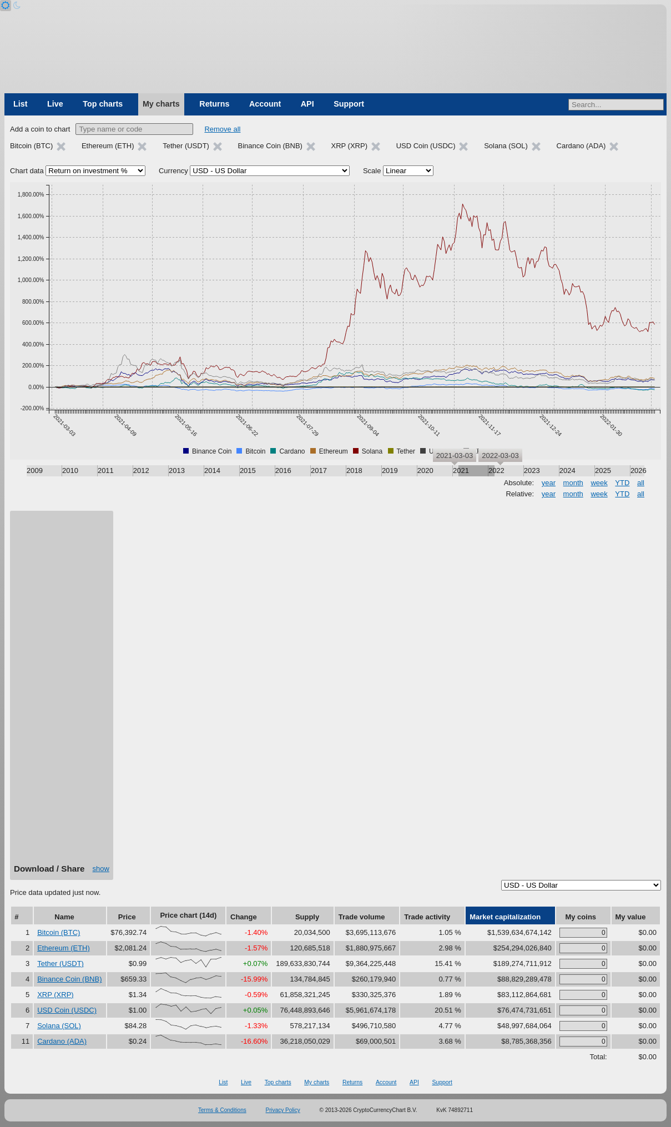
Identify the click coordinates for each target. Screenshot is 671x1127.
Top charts (103, 103)
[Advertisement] (61, 691)
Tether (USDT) (60, 963)
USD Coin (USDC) (67, 1010)
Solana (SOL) (59, 1026)
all (640, 483)
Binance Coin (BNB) (69, 979)
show (101, 868)
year (549, 483)
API (307, 103)
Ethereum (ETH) (63, 948)
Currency (173, 171)
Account (265, 103)
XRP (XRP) (55, 994)
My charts (161, 103)
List (20, 103)
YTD (622, 483)
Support (349, 103)
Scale (372, 171)
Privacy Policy (283, 1110)
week (599, 483)
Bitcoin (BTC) (58, 932)
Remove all (222, 129)
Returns (214, 103)
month (573, 483)
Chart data (27, 171)
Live (55, 103)
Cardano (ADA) (62, 1041)
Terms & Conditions (222, 1110)
